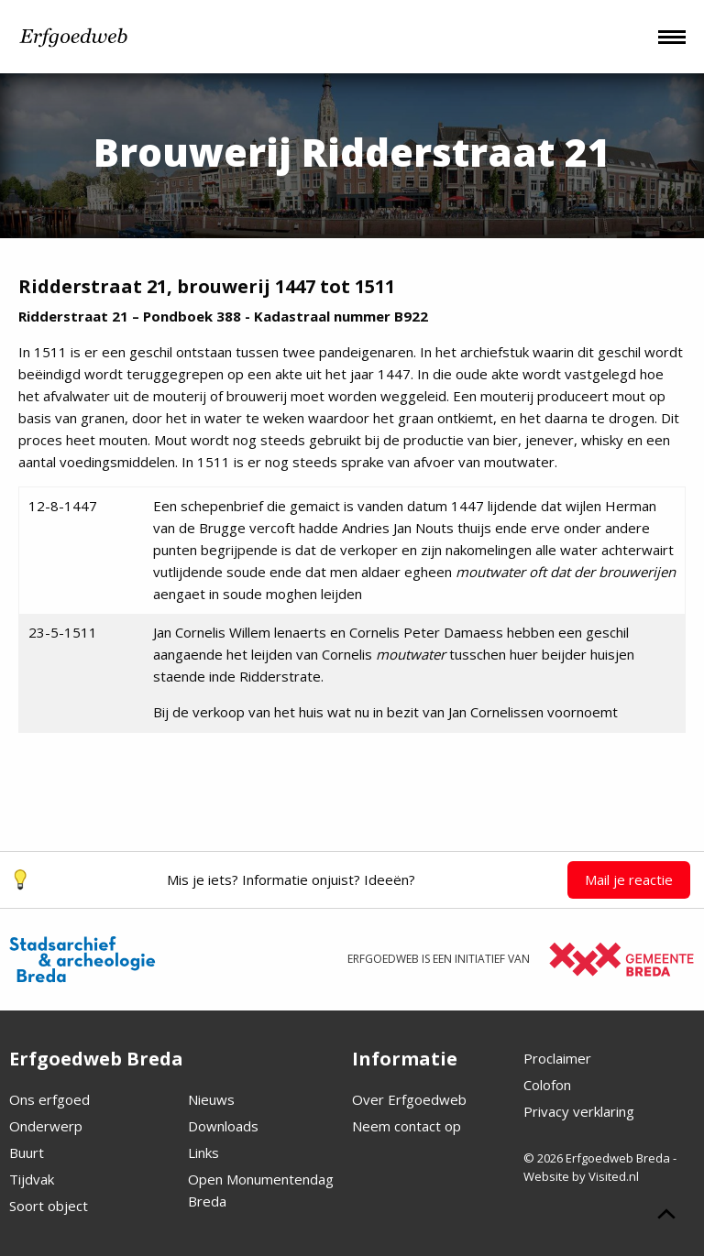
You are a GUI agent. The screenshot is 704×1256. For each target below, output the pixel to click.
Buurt (26, 1152)
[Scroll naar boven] (666, 1217)
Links (203, 1152)
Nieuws (211, 1099)
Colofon (547, 1085)
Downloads (223, 1126)
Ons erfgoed (49, 1099)
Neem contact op (406, 1126)
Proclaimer (557, 1058)
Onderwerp (45, 1126)
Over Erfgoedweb (409, 1099)
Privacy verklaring (578, 1111)
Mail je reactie (629, 879)
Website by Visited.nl (581, 1176)
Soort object (48, 1205)
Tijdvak (31, 1179)
